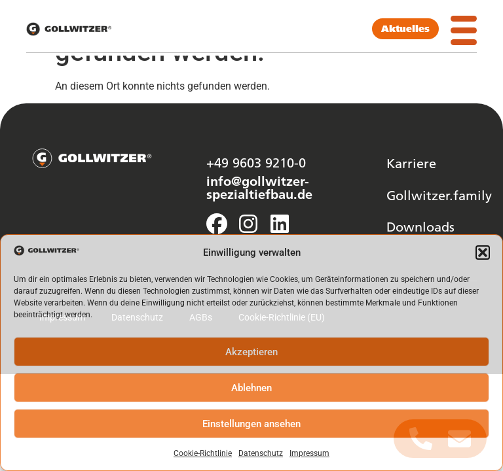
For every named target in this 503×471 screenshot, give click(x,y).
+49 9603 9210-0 (256, 162)
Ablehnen (251, 388)
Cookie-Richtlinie (203, 453)
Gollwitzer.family (439, 194)
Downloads (420, 226)
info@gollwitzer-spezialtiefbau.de (259, 187)
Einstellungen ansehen (251, 424)
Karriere (411, 162)
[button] (482, 252)
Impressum (309, 453)
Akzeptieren (251, 352)
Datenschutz (260, 453)
